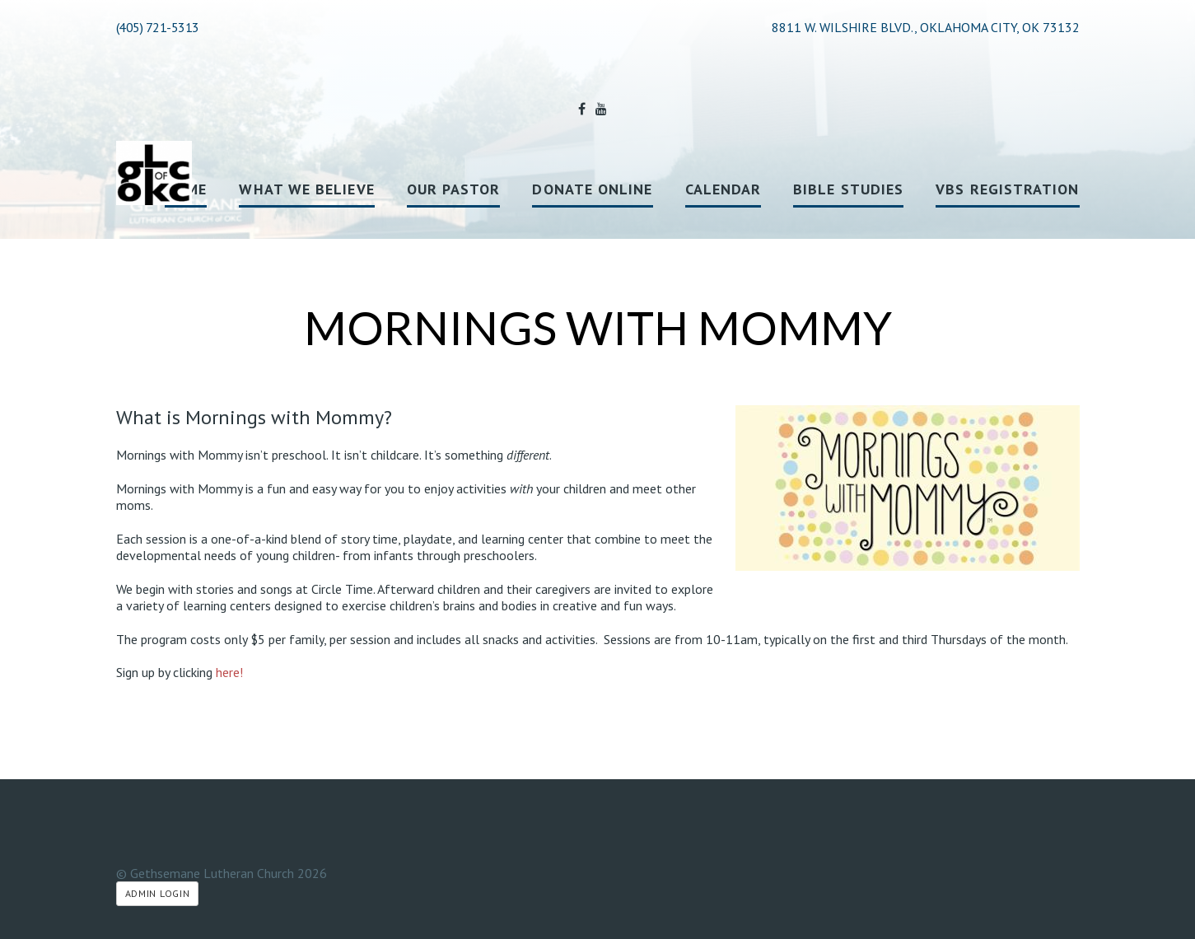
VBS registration (1007, 189)
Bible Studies (848, 189)
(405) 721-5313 (157, 27)
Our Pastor (454, 189)
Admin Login (157, 893)
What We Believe (306, 189)
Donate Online (592, 189)
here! (229, 672)
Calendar (723, 189)
